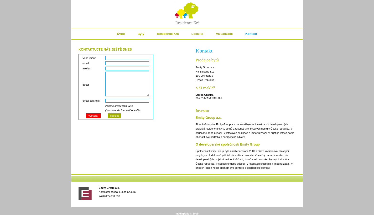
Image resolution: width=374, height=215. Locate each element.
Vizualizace (224, 34)
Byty (140, 34)
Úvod (121, 34)
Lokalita (197, 34)
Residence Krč (168, 34)
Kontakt (251, 34)
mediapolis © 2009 (187, 213)
